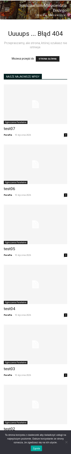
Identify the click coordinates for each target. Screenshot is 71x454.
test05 (9, 249)
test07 (9, 128)
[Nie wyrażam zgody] (66, 442)
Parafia (8, 134)
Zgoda (36, 448)
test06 (9, 188)
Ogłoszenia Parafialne (15, 122)
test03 (9, 369)
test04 (9, 308)
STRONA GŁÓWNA (48, 59)
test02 (9, 429)
